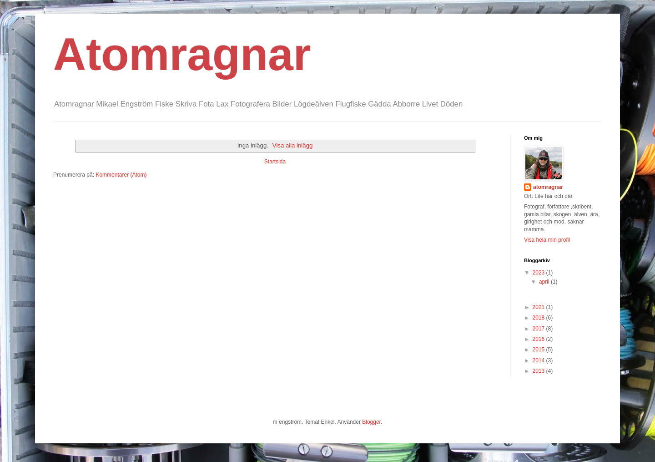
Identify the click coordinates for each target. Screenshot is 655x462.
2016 (539, 339)
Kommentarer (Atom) (121, 175)
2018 (539, 318)
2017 (539, 328)
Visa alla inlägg (292, 145)
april (545, 282)
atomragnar (548, 187)
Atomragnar (182, 54)
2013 (539, 371)
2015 (539, 349)
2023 (539, 272)
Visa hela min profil (547, 240)
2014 (539, 360)
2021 (539, 307)
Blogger (371, 422)
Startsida (275, 161)
